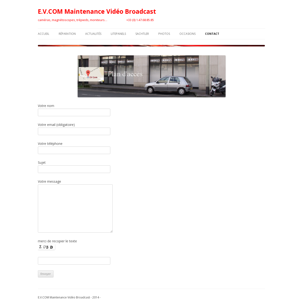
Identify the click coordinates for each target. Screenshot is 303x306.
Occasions (187, 34)
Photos (164, 34)
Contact (212, 34)
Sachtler (142, 34)
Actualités (93, 34)
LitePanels (118, 34)
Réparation (67, 34)
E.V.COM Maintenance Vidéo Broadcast (97, 11)
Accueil (43, 34)
